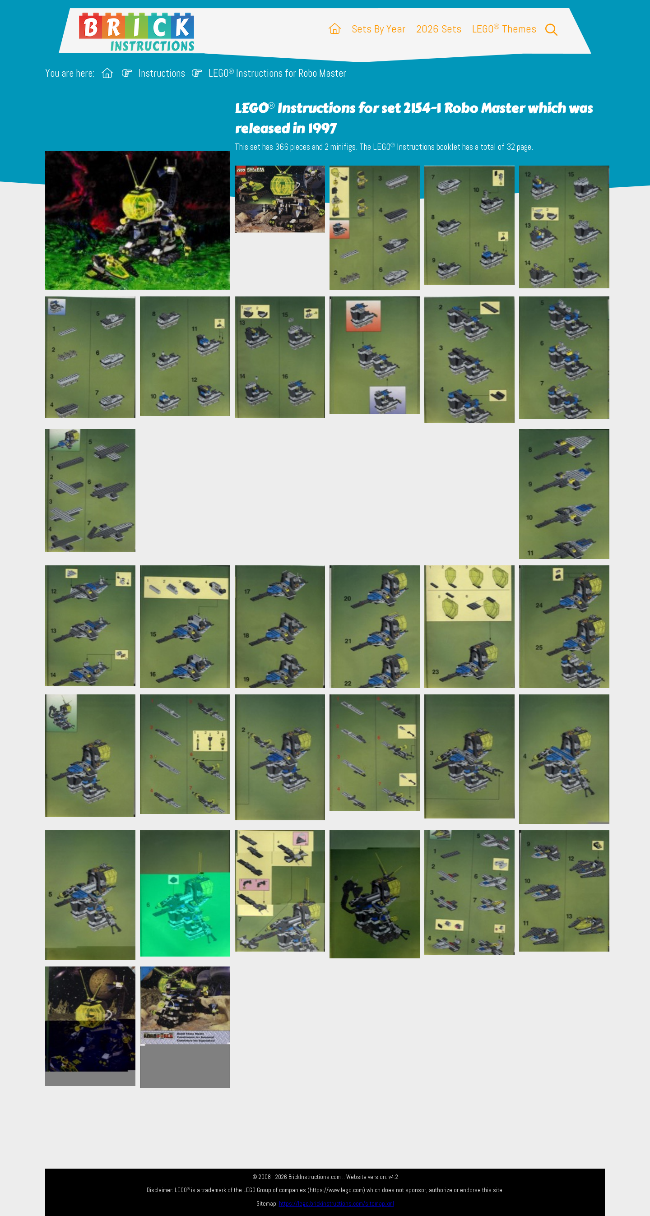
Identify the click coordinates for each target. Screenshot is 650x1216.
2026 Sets (438, 29)
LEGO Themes (504, 29)
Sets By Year (378, 29)
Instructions (162, 73)
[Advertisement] (329, 493)
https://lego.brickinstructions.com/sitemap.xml (336, 1203)
